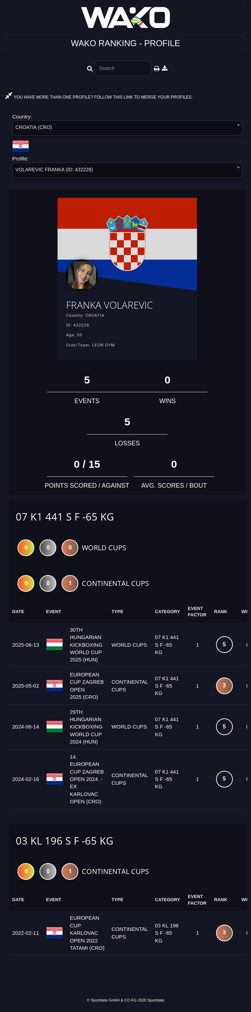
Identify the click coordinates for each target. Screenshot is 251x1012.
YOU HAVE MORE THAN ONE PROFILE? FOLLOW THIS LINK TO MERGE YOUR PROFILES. (99, 97)
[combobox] (127, 129)
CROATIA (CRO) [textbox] (33, 127)
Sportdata (156, 1000)
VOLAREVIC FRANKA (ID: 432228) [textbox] (54, 169)
